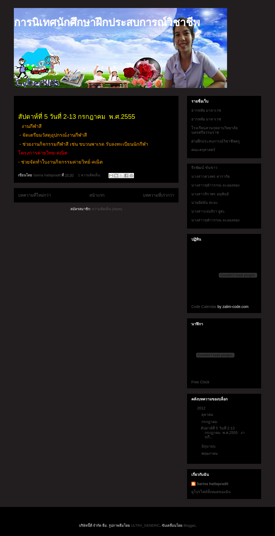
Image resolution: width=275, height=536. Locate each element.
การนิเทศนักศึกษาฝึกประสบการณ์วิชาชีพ (107, 22)
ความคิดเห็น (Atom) (107, 209)
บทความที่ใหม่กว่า (34, 195)
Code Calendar (203, 306)
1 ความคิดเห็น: (90, 175)
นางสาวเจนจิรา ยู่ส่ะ (208, 211)
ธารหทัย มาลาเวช (206, 110)
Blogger (189, 525)
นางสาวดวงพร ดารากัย (210, 176)
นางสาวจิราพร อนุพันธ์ (210, 194)
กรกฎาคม (209, 422)
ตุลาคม (207, 414)
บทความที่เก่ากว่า (158, 195)
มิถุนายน (209, 446)
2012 (202, 408)
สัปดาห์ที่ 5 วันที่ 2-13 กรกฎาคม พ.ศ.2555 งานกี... (223, 432)
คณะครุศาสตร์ (203, 150)
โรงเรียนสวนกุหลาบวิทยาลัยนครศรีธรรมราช (214, 130)
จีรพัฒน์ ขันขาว (204, 167)
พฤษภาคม (210, 453)
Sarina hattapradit (212, 484)
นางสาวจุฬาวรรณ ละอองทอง (215, 185)
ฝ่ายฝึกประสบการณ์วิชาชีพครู (215, 141)
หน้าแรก (96, 195)
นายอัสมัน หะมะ (204, 202)
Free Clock (200, 382)
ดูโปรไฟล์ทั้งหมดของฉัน (211, 492)
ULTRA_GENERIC (145, 525)
